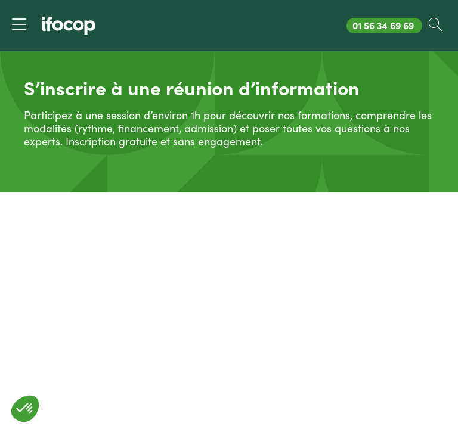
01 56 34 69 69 (387, 25)
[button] (25, 408)
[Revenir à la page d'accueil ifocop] (68, 26)
